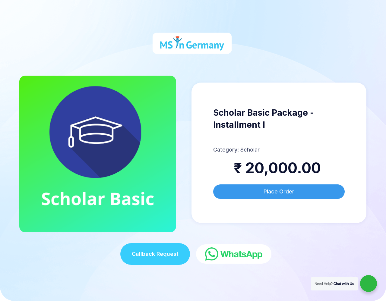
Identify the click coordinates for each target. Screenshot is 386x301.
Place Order (279, 191)
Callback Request (155, 254)
